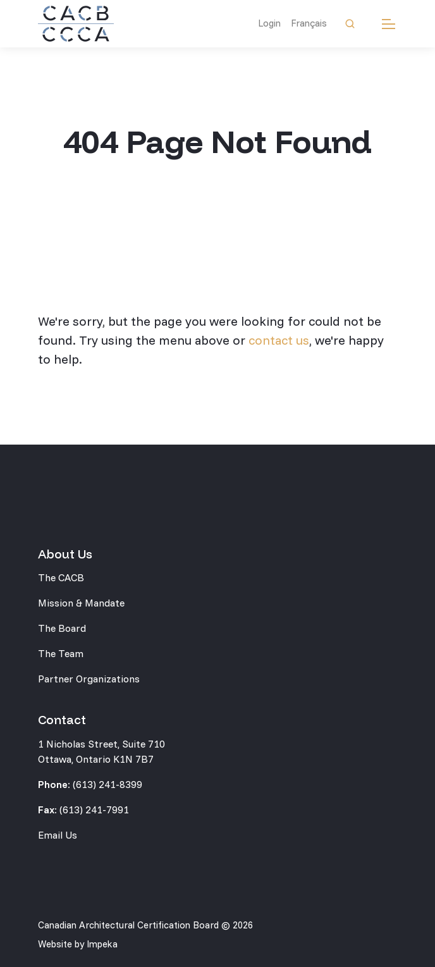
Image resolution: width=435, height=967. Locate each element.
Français (309, 23)
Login (269, 23)
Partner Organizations (89, 678)
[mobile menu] (388, 24)
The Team (60, 653)
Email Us (57, 834)
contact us (278, 340)
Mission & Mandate (81, 602)
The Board (62, 628)
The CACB (61, 577)
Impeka (102, 944)
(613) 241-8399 (107, 784)
